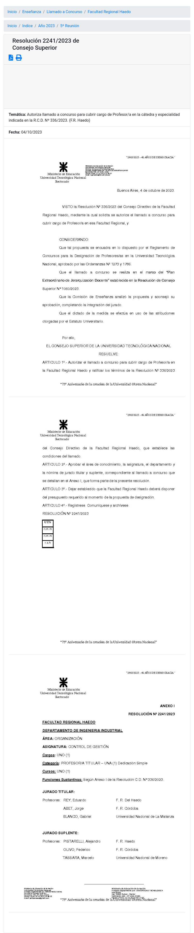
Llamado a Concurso (64, 11)
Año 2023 (46, 26)
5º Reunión (69, 26)
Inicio (12, 11)
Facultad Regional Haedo (109, 11)
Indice (27, 26)
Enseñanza (31, 11)
